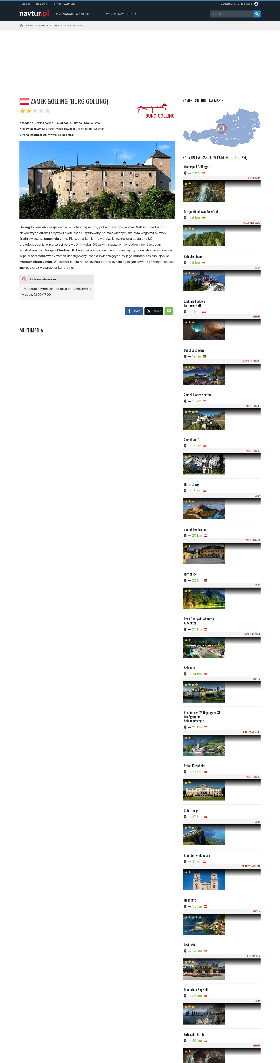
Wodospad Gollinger (197, 166)
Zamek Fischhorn (195, 939)
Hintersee (190, 456)
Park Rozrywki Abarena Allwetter (199, 491)
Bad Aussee (191, 907)
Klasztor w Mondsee (197, 649)
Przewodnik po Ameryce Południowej (131, 1039)
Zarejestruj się (229, 3)
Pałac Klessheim (194, 585)
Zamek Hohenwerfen (197, 327)
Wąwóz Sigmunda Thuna (199, 972)
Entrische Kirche (194, 778)
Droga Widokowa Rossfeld (201, 198)
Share (134, 311)
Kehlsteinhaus (193, 231)
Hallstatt (190, 682)
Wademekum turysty (123, 14)
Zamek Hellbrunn (195, 424)
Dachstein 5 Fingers (197, 811)
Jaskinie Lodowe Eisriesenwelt (194, 265)
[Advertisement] (140, 59)
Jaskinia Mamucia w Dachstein (197, 877)
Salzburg (189, 521)
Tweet (154, 311)
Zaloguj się (246, 3)
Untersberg (191, 392)
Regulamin (41, 3)
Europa (77, 123)
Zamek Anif (191, 360)
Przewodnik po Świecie (74, 14)
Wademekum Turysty (121, 1044)
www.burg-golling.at (61, 134)
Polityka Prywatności (64, 3)
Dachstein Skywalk (196, 746)
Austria (95, 123)
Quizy (111, 1049)
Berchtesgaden (194, 295)
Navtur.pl (52, 1058)
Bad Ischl (190, 714)
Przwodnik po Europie (121, 1034)
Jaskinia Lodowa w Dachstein (203, 843)
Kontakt (25, 3)
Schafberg (191, 617)
